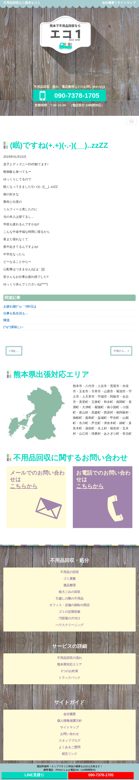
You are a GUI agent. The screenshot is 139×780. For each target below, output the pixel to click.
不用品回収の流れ (69, 658)
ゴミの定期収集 (69, 611)
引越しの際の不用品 (69, 598)
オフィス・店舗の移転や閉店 (69, 605)
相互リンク (69, 754)
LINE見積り (34, 775)
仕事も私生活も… (15, 313)
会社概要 (108, 2)
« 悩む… (14, 350)
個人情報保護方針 (69, 720)
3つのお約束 (69, 671)
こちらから (24, 486)
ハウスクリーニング (69, 625)
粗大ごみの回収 (69, 592)
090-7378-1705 (69, 95)
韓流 (6, 320)
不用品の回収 (69, 572)
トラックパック (69, 677)
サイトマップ (126, 2)
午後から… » (121, 350)
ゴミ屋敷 (69, 578)
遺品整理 (69, 585)
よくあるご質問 (69, 747)
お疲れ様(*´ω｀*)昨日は (19, 306)
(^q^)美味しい (13, 327)
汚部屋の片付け (69, 618)
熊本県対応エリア (69, 664)
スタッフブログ (69, 740)
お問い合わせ (69, 734)
